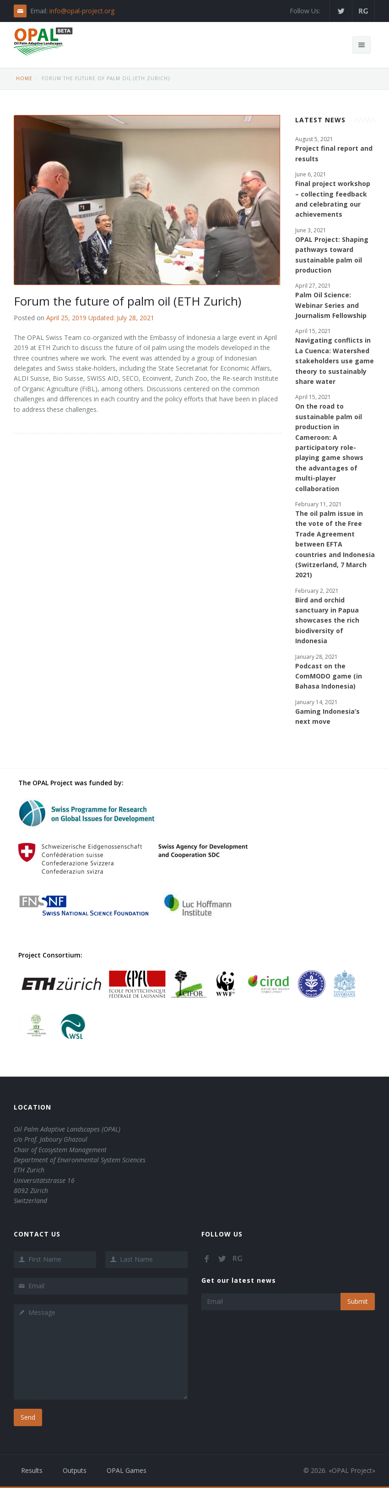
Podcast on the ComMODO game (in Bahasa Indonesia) (328, 676)
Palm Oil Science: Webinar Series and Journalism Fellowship (331, 305)
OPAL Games (126, 1470)
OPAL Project (352, 1470)
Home (24, 78)
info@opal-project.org (81, 10)
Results (32, 1470)
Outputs (74, 1470)
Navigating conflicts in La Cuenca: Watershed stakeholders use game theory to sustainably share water (334, 361)
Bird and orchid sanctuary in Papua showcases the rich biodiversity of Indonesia (327, 621)
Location (32, 1107)
